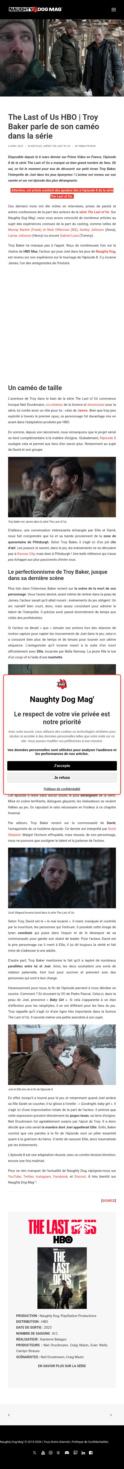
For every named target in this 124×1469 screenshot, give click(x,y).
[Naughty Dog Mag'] (35, 9)
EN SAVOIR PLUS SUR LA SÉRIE (62, 1366)
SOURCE (108, 1201)
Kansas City (26, 554)
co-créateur (54, 405)
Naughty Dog (105, 251)
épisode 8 (108, 438)
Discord (80, 1177)
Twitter (28, 1177)
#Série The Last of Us (56, 146)
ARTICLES (36, 146)
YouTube (14, 1177)
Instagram (43, 1177)
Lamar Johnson (19, 236)
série (94, 212)
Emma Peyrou (87, 146)
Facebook (60, 1177)
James (83, 410)
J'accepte (62, 765)
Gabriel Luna (69, 236)
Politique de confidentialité (62, 788)
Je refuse (62, 777)
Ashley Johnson (92, 230)
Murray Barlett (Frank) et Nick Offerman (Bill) (43, 230)
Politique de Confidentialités (90, 1441)
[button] (113, 9)
